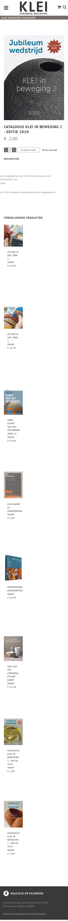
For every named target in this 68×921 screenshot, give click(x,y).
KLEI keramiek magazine (19, 17)
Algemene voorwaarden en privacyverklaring (24, 913)
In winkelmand (28, 150)
